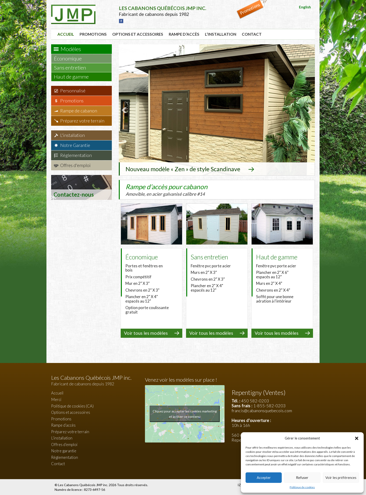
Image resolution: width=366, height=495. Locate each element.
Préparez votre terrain (82, 120)
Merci (56, 399)
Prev (125, 110)
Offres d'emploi (75, 165)
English (305, 7)
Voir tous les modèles (146, 332)
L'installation (72, 135)
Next (309, 110)
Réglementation (76, 155)
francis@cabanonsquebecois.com (262, 410)
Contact (252, 34)
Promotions (93, 34)
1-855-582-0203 (269, 405)
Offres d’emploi (64, 444)
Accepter (264, 477)
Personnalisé (72, 90)
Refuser (302, 477)
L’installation (220, 34)
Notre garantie (63, 450)
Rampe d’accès (184, 34)
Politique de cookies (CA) (72, 405)
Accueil (65, 34)
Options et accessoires (137, 34)
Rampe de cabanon (78, 110)
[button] (356, 438)
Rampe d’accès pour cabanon (176, 189)
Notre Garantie (75, 145)
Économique (70, 58)
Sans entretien (72, 67)
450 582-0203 (255, 400)
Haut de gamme (73, 76)
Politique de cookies (302, 487)
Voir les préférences (340, 477)
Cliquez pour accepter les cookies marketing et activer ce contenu (185, 413)
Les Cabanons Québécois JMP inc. (83, 484)
